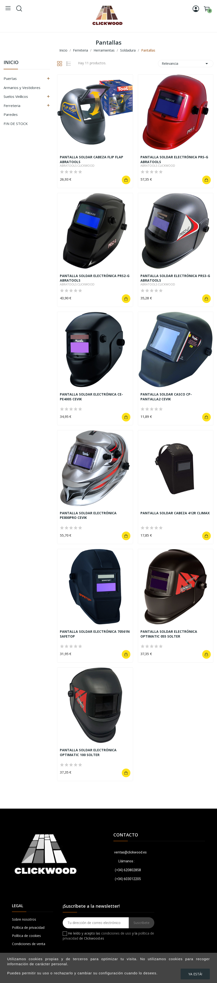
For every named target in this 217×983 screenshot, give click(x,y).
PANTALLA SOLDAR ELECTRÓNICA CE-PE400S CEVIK (91, 396)
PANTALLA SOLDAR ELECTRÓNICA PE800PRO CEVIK (88, 515)
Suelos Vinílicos (16, 96)
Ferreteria (12, 105)
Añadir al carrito (126, 180)
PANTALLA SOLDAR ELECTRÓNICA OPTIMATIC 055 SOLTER (168, 634)
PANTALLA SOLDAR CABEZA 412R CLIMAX (175, 513)
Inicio (11, 62)
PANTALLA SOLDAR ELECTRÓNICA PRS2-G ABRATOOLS (94, 278)
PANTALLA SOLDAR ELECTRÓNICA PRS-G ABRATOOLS (174, 159)
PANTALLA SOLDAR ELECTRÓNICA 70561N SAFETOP (95, 634)
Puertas (10, 78)
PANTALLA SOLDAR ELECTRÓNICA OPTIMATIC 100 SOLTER (88, 752)
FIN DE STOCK (16, 123)
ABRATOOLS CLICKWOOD (77, 165)
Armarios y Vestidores (22, 87)
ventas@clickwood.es (130, 852)
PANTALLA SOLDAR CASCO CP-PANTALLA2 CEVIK (166, 396)
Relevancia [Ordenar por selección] (186, 63)
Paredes (11, 114)
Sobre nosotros (24, 919)
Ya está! (195, 974)
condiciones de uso (116, 933)
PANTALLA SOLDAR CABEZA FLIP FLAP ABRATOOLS (91, 159)
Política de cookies (26, 935)
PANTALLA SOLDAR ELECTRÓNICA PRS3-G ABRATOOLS (175, 278)
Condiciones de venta (28, 944)
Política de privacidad (28, 927)
